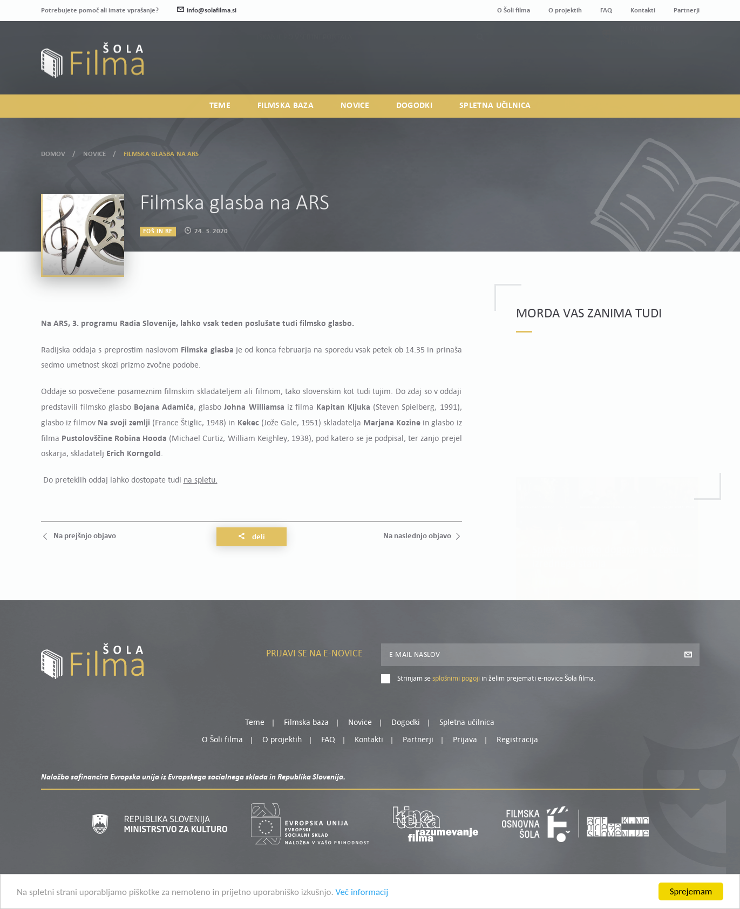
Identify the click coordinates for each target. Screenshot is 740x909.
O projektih (565, 10)
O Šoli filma (513, 10)
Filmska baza (285, 105)
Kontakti (642, 10)
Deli (251, 537)
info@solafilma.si (206, 10)
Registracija (681, 66)
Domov (53, 151)
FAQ (606, 10)
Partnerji (687, 10)
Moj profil (643, 52)
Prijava (632, 66)
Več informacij (362, 896)
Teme (219, 105)
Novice (355, 105)
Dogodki (414, 105)
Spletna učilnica (495, 105)
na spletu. (201, 480)
